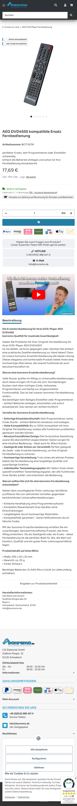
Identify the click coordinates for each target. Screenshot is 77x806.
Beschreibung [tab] (11, 320)
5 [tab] (43, 116)
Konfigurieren (39, 758)
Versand (31, 177)
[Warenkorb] (71, 5)
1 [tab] (31, 116)
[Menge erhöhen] (71, 213)
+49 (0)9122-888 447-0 (21, 713)
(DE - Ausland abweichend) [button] (43, 192)
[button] (56, 5)
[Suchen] (35, 15)
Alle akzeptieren (39, 749)
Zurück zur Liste (11, 27)
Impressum (10, 797)
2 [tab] (34, 116)
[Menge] (34, 213)
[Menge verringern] (6, 213)
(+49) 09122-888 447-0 (38, 254)
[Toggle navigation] (3, 5)
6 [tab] (46, 116)
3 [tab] (37, 116)
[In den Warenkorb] (4, 36)
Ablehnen (39, 767)
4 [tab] (40, 116)
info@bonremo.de (38, 264)
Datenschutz (23, 797)
